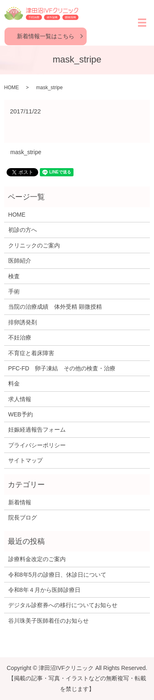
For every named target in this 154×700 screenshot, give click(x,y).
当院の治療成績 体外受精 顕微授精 (55, 306)
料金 (14, 383)
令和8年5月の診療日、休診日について (57, 574)
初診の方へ (22, 229)
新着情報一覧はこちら (45, 36)
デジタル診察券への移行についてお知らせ (62, 605)
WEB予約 (20, 414)
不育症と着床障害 (31, 353)
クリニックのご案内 (34, 245)
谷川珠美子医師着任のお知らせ (48, 620)
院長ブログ (22, 517)
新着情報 (19, 502)
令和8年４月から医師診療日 (44, 590)
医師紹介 (19, 260)
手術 (14, 291)
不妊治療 (19, 337)
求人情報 (19, 399)
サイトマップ (25, 460)
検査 (14, 276)
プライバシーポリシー (37, 445)
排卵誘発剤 (22, 322)
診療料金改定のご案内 (37, 559)
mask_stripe (25, 152)
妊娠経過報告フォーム (37, 429)
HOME (11, 87)
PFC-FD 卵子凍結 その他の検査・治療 (61, 368)
